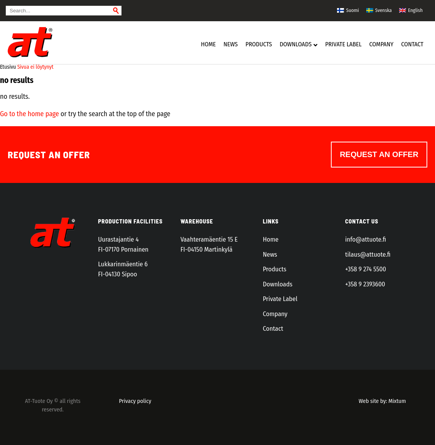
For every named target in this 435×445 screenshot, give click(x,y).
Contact (273, 329)
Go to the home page (29, 114)
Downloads (277, 284)
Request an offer (379, 154)
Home (270, 239)
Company (275, 314)
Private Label (280, 299)
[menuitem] (348, 10)
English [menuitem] (415, 10)
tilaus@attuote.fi (368, 254)
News (270, 254)
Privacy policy (135, 401)
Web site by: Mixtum (382, 401)
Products (274, 269)
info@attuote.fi (365, 239)
